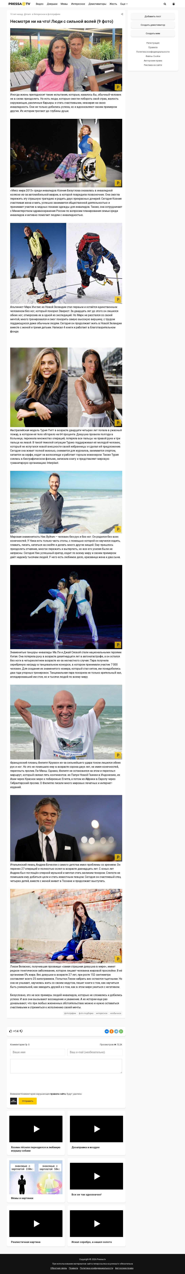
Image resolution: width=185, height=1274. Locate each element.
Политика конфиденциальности (153, 51)
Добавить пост (153, 16)
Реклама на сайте (153, 65)
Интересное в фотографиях (47, 14)
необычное (115, 1013)
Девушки (52, 3)
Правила (153, 47)
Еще (124, 3)
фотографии (70, 1013)
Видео (39, 3)
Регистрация (152, 43)
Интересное (78, 3)
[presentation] (36, 1082)
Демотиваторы (97, 3)
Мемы (64, 3)
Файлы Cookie (153, 56)
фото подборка (86, 1013)
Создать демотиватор (153, 24)
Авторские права (153, 60)
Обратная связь (58, 1268)
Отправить (27, 1101)
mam (28, 14)
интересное (101, 1013)
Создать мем (153, 33)
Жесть (113, 3)
